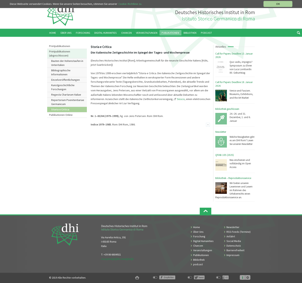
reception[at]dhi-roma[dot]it (117, 259)
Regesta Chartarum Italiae (66, 94)
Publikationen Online (61, 115)
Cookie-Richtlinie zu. (130, 4)
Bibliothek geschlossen (227, 109)
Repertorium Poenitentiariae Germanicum (67, 102)
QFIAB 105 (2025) (224, 155)
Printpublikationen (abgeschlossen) (59, 53)
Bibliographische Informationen (60, 72)
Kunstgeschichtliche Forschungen (63, 87)
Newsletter (220, 132)
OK (278, 4)
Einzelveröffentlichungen (65, 79)
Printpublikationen (59, 46)
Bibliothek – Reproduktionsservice (233, 178)
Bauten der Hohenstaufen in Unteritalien (67, 63)
